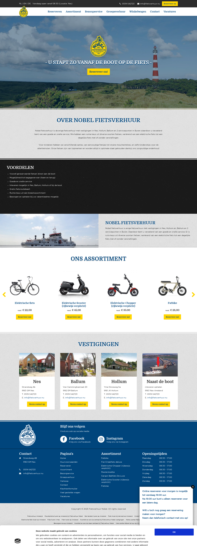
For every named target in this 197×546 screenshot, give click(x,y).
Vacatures (170, 11)
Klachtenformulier (68, 489)
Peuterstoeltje (108, 472)
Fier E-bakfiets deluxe (111, 462)
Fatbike (104, 458)
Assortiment (73, 11)
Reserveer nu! (98, 71)
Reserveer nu (170, 4)
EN (25, 4)
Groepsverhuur (115, 11)
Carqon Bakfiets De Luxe (113, 476)
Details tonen (147, 540)
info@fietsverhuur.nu (148, 4)
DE (29, 4)
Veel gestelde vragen (70, 492)
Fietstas (105, 486)
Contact (155, 11)
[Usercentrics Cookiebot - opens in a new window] (18, 541)
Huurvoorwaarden (69, 462)
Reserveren (55, 11)
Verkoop (64, 481)
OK (174, 513)
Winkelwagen (137, 11)
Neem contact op (37, 404)
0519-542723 (126, 4)
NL (20, 4)
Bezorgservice (93, 11)
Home (63, 458)
